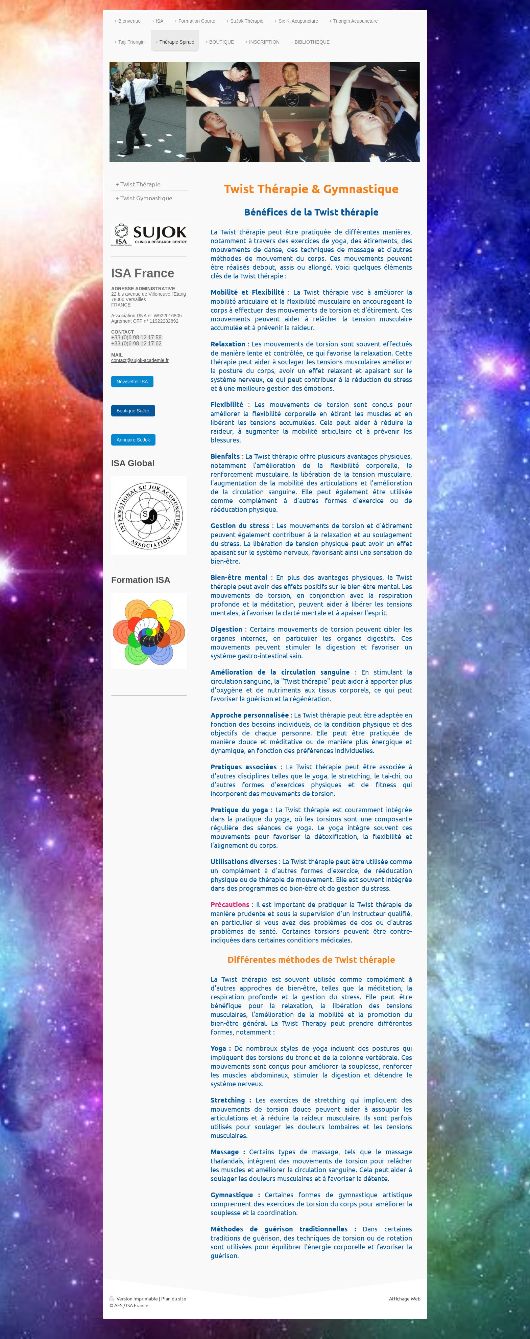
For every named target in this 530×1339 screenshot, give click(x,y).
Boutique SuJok (133, 410)
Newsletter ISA (132, 381)
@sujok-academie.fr (147, 360)
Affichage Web (404, 1298)
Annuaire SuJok (133, 439)
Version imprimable (134, 1298)
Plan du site (173, 1298)
